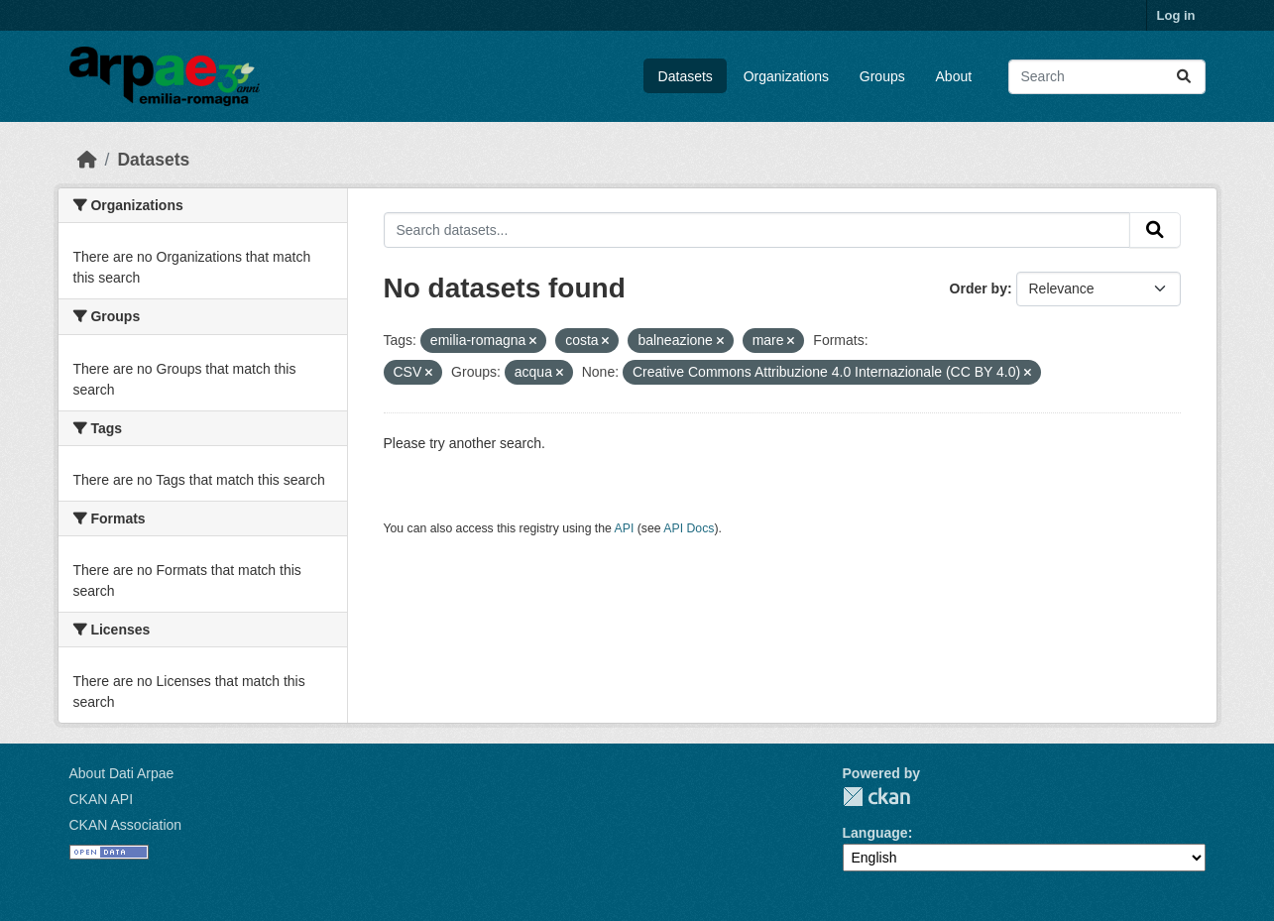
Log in (1176, 15)
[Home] (87, 160)
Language (875, 833)
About (954, 76)
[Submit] (1184, 76)
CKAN (876, 796)
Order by (978, 288)
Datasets (685, 76)
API (625, 528)
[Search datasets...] (1107, 76)
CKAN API (101, 799)
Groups (882, 76)
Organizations (786, 76)
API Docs (688, 528)
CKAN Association (125, 825)
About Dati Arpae (121, 773)
